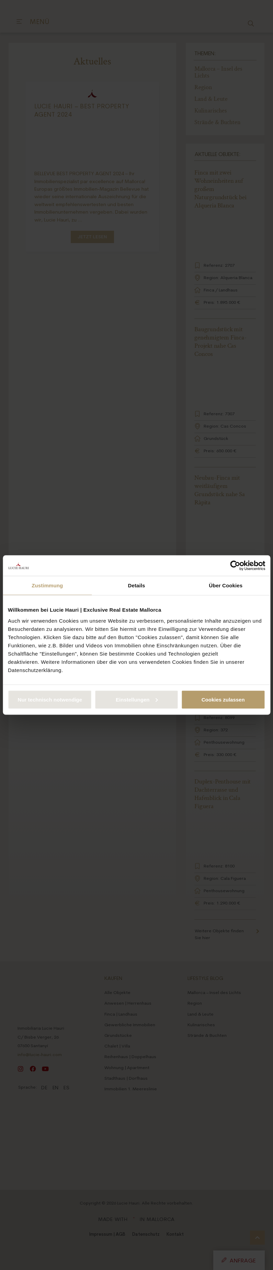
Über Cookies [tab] (225, 585)
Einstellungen (137, 699)
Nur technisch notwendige (50, 699)
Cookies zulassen (223, 699)
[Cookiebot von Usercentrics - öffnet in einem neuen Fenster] (235, 566)
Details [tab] (136, 585)
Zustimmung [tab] (47, 585)
